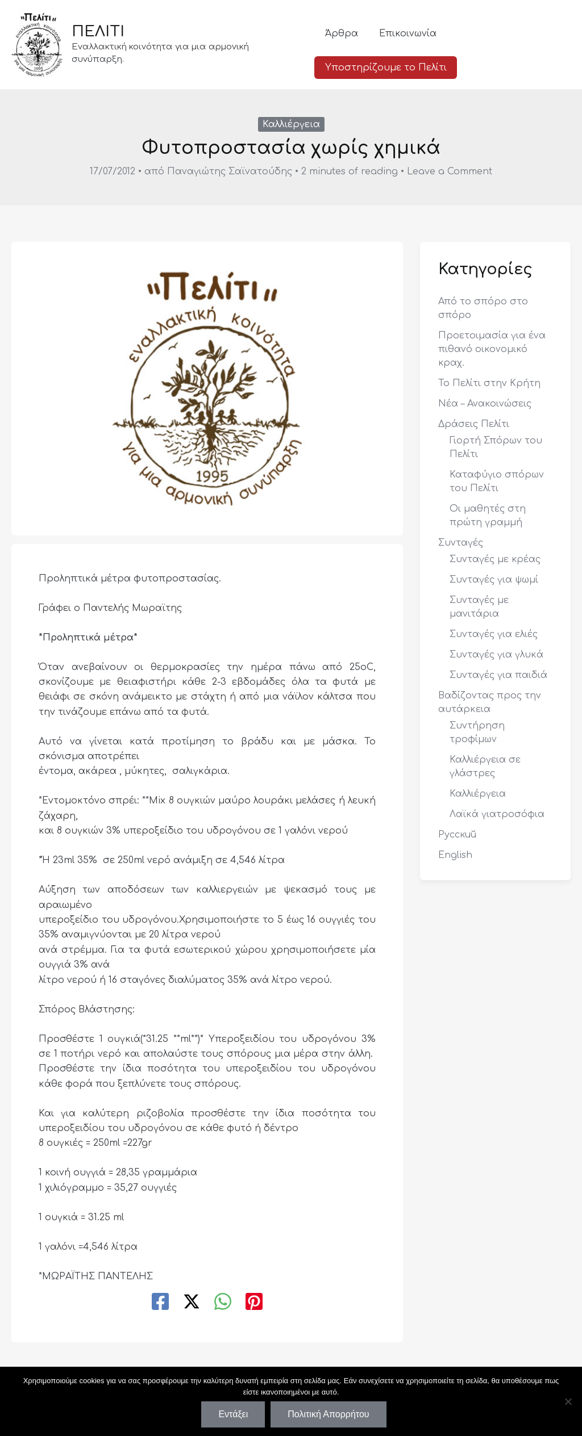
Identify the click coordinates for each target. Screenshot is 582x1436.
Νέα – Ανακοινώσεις (484, 404)
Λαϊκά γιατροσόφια (497, 814)
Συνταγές (460, 543)
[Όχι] (567, 1401)
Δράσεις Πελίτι (473, 424)
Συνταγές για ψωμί (494, 580)
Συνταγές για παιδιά (498, 675)
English (455, 855)
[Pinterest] (254, 1302)
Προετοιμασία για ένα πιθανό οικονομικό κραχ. (492, 349)
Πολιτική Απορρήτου (328, 1414)
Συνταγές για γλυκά (496, 655)
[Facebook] (160, 1302)
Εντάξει (233, 1414)
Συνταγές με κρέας (495, 559)
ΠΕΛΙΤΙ (98, 38)
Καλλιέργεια (291, 124)
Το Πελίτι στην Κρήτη (489, 383)
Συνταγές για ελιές (494, 634)
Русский (457, 835)
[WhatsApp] (222, 1302)
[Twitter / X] (191, 1302)
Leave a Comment (449, 171)
